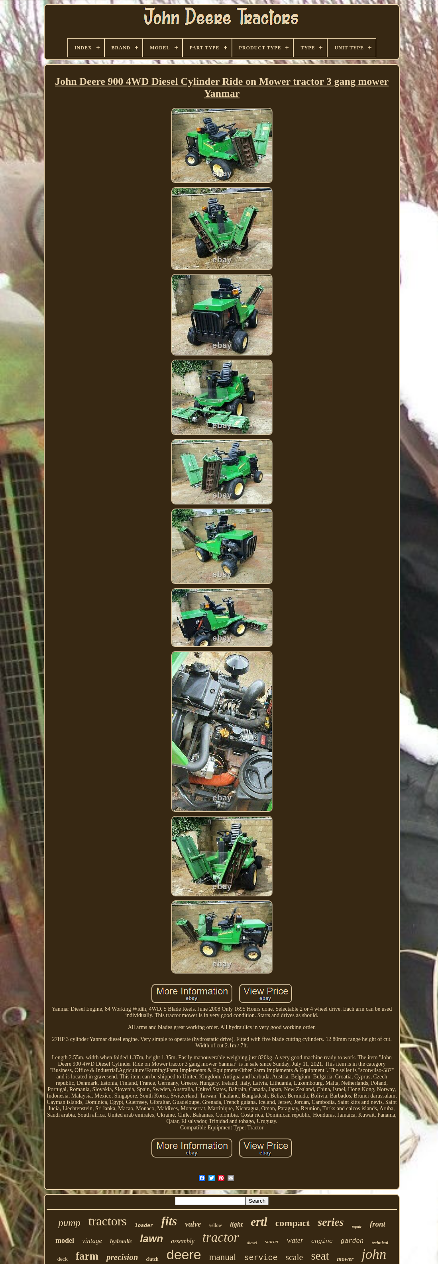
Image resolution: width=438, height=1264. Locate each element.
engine (322, 1241)
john (373, 1254)
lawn (151, 1238)
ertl (259, 1221)
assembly (182, 1241)
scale (294, 1257)
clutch (152, 1259)
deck (62, 1259)
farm (87, 1256)
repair (357, 1226)
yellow (215, 1225)
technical (379, 1242)
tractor (220, 1237)
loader (144, 1226)
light (236, 1224)
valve (193, 1224)
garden (352, 1241)
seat (320, 1255)
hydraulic (121, 1241)
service (260, 1257)
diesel (252, 1242)
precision (122, 1257)
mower (345, 1259)
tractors (107, 1221)
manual (222, 1257)
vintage (92, 1240)
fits (169, 1221)
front (377, 1224)
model (64, 1240)
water (295, 1240)
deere (184, 1254)
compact (292, 1223)
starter (272, 1241)
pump (69, 1222)
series (331, 1222)
